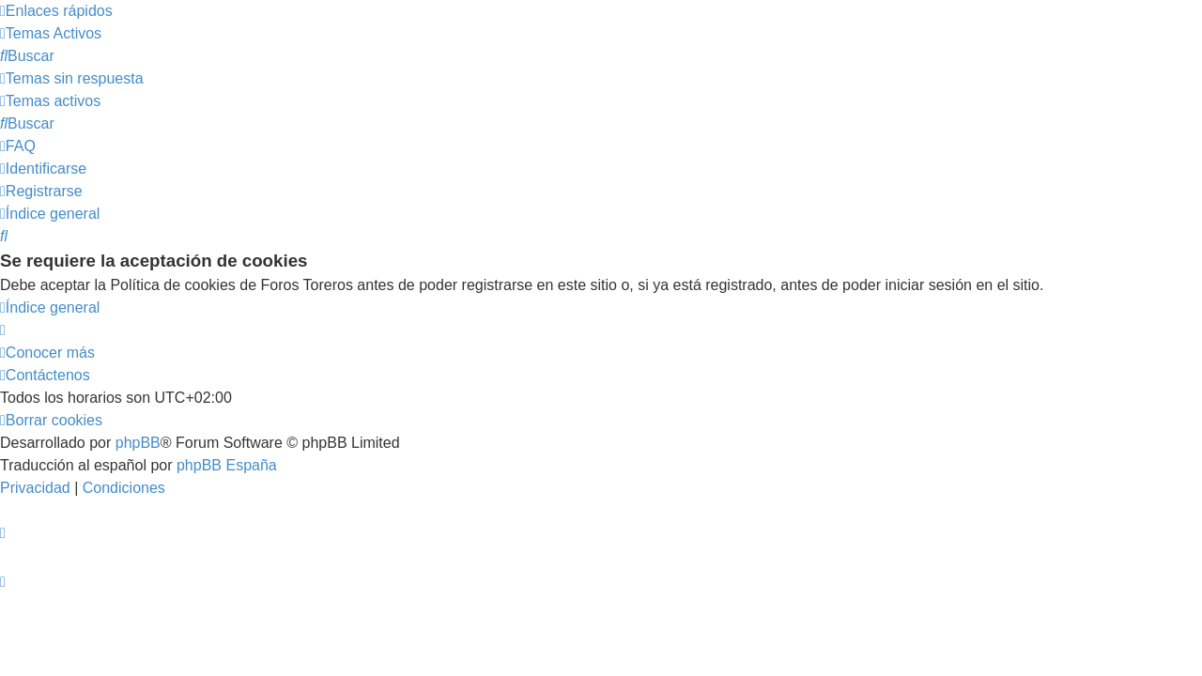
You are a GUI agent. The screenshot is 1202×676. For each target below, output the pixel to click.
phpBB (138, 443)
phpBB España (227, 465)
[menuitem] (50, 33)
